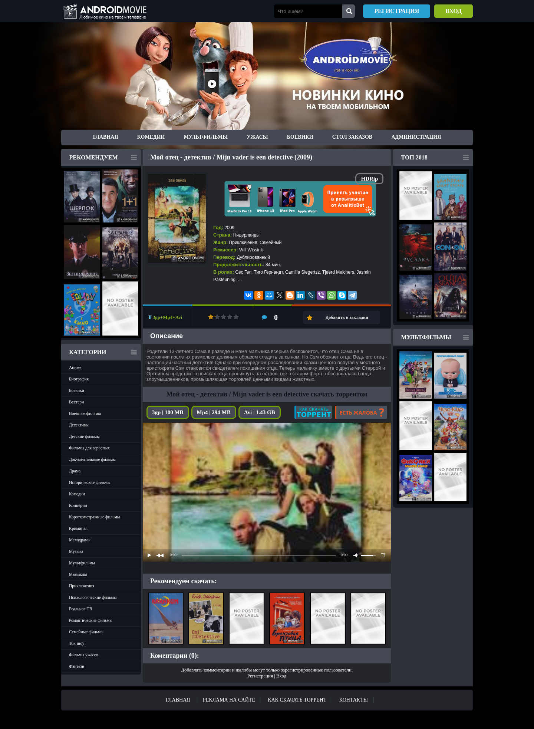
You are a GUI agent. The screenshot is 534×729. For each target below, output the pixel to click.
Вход (453, 11)
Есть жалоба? (361, 412)
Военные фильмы (85, 413)
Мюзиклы (78, 574)
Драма (74, 471)
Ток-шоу (76, 643)
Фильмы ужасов (83, 655)
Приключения (81, 586)
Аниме (75, 367)
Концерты (78, 505)
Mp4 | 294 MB (214, 412)
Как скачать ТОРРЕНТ (297, 700)
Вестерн (76, 402)
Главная (105, 137)
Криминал (78, 528)
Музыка (76, 551)
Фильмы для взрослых (89, 448)
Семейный (270, 242)
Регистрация (396, 11)
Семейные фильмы (86, 632)
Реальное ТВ (80, 609)
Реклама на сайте (229, 700)
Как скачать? (313, 412)
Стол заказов (352, 137)
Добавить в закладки (347, 317)
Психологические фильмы (92, 597)
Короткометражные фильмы (94, 517)
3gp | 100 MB (168, 412)
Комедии (151, 137)
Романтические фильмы (90, 620)
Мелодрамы (79, 540)
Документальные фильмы (92, 459)
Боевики (300, 137)
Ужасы (257, 137)
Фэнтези (76, 666)
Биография (79, 379)
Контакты (353, 700)
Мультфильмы (206, 137)
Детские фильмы (84, 436)
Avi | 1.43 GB (259, 412)
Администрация (416, 137)
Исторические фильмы (90, 482)
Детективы (79, 425)
